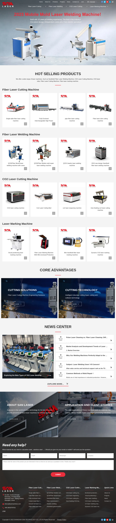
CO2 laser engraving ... (73, 495)
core (82, 2)
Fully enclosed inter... (35, 498)
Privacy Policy (61, 519)
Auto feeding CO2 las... (73, 501)
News (68, 2)
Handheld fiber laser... (53, 498)
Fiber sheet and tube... (35, 506)
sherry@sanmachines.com (13, 504)
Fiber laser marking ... (91, 498)
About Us (47, 2)
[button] (51, 61)
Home (41, 2)
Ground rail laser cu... (35, 504)
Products (55, 2)
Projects (62, 2)
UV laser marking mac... (92, 504)
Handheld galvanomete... (54, 506)
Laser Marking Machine (98, 6)
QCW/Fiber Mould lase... (54, 495)
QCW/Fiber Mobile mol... (54, 493)
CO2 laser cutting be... (73, 498)
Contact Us (76, 2)
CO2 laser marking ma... (92, 501)
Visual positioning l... (91, 495)
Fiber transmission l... (53, 501)
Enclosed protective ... (91, 493)
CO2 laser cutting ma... (73, 493)
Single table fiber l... (35, 493)
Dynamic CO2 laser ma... (92, 506)
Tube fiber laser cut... (35, 495)
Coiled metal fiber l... (35, 501)
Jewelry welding (51, 504)
